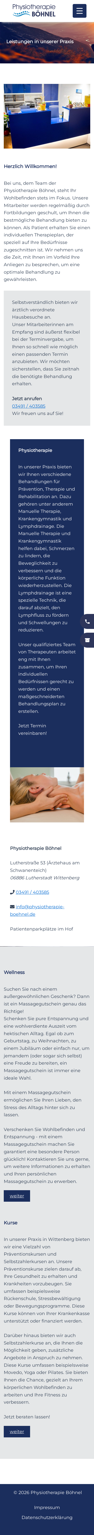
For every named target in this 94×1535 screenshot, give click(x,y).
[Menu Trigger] (79, 11)
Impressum (47, 1507)
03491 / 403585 (28, 406)
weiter (17, 1196)
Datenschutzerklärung (47, 1517)
